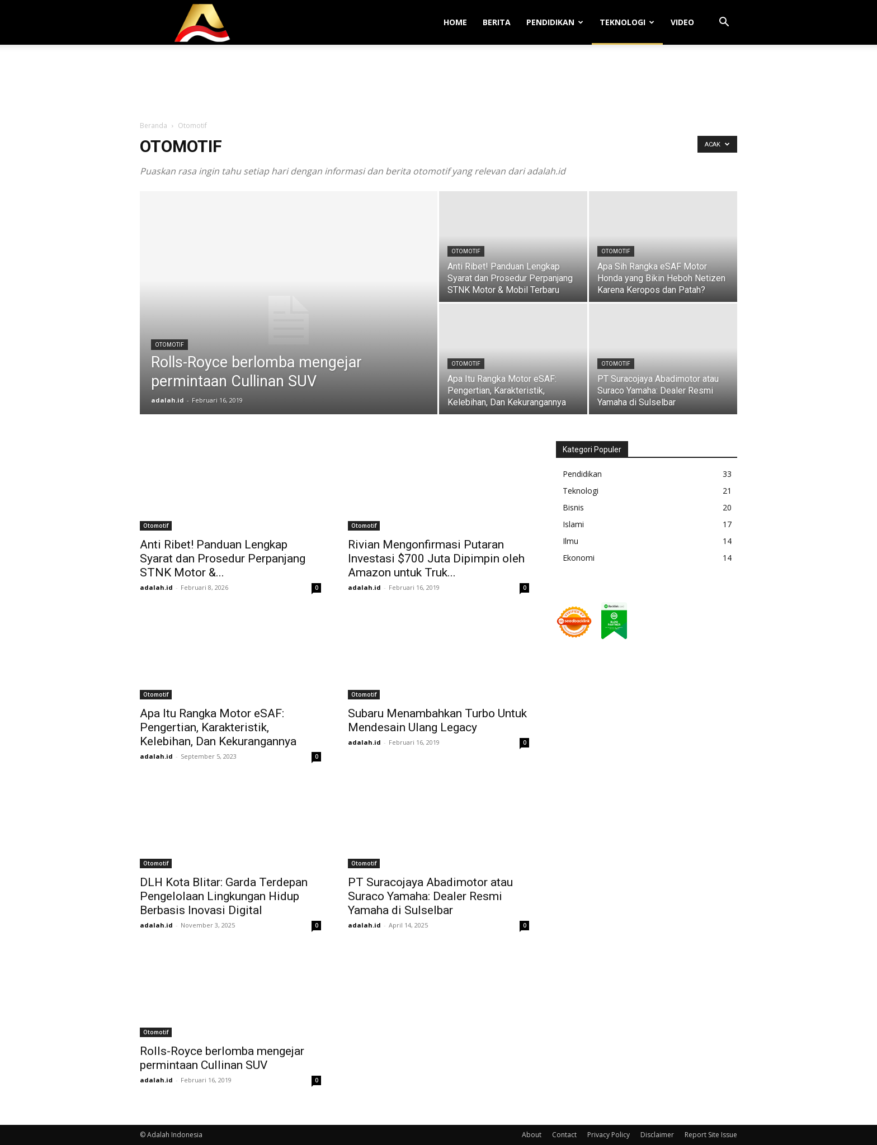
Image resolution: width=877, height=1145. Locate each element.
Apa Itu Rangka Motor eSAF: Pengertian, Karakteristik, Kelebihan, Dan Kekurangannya (218, 727)
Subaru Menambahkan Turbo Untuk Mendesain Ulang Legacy (437, 720)
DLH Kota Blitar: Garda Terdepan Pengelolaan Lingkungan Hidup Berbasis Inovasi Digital (224, 896)
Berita (497, 22)
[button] (723, 23)
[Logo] (202, 22)
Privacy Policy (608, 1134)
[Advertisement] (438, 83)
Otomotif (169, 345)
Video (682, 22)
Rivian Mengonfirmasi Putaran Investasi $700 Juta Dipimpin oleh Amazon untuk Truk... (436, 558)
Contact (564, 1134)
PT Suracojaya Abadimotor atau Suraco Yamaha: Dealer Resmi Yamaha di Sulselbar (430, 896)
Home (455, 22)
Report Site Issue (711, 1134)
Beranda (153, 125)
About (531, 1134)
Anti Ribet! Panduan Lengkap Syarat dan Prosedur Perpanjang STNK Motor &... (222, 558)
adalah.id (167, 400)
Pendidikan (554, 22)
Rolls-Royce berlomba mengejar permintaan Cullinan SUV (222, 1058)
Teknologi (627, 22)
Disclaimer (657, 1134)
